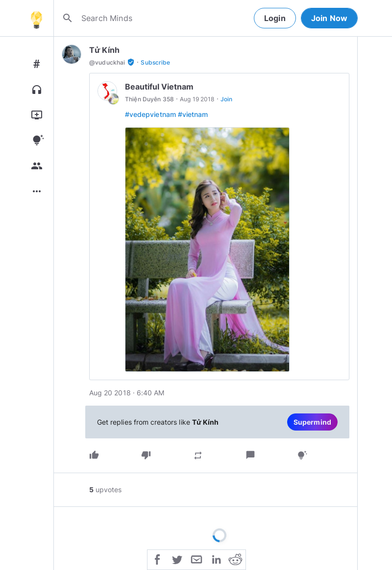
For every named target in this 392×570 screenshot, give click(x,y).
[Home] (36, 18)
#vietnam (193, 114)
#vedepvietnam (150, 114)
